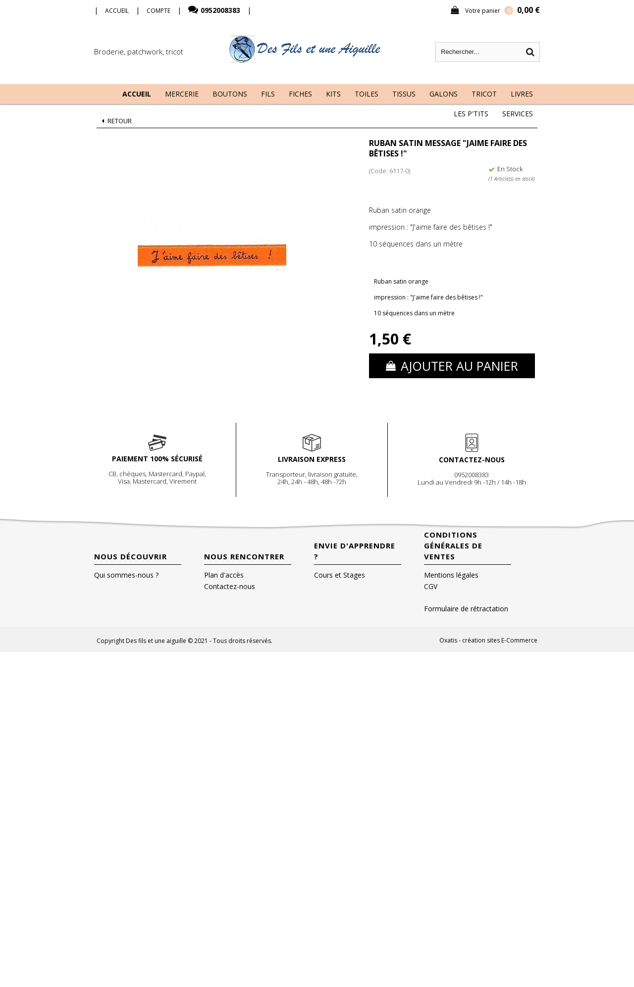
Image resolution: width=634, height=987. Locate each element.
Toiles (366, 94)
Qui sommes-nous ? (126, 575)
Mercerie (182, 94)
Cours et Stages (339, 575)
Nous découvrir (130, 556)
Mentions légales (451, 575)
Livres (522, 94)
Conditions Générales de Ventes (453, 545)
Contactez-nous (229, 586)
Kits (333, 94)
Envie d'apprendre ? (354, 551)
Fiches (300, 94)
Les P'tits (471, 113)
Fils (268, 94)
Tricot (484, 94)
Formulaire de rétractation (466, 608)
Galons (443, 94)
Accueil (136, 94)
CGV (430, 586)
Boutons (229, 94)
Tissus (404, 94)
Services (517, 113)
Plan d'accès (224, 575)
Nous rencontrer (244, 556)
